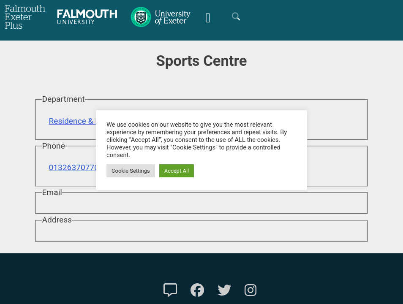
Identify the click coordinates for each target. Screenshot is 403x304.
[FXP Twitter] (224, 290)
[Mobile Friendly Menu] (207, 16)
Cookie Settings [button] (131, 171)
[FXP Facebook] (197, 290)
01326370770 (74, 167)
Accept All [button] (176, 171)
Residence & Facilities (88, 121)
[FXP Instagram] (250, 290)
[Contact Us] (170, 290)
